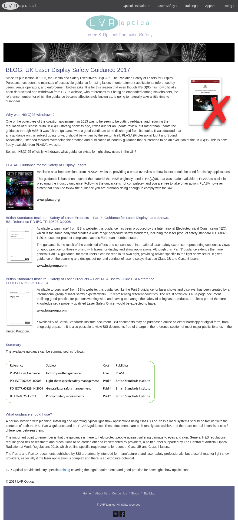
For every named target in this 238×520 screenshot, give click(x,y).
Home (87, 493)
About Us (101, 493)
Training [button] (191, 6)
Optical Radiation (136, 6)
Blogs (135, 493)
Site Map (149, 493)
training (65, 470)
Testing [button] (228, 6)
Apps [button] (210, 6)
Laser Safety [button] (167, 6)
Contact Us (119, 493)
